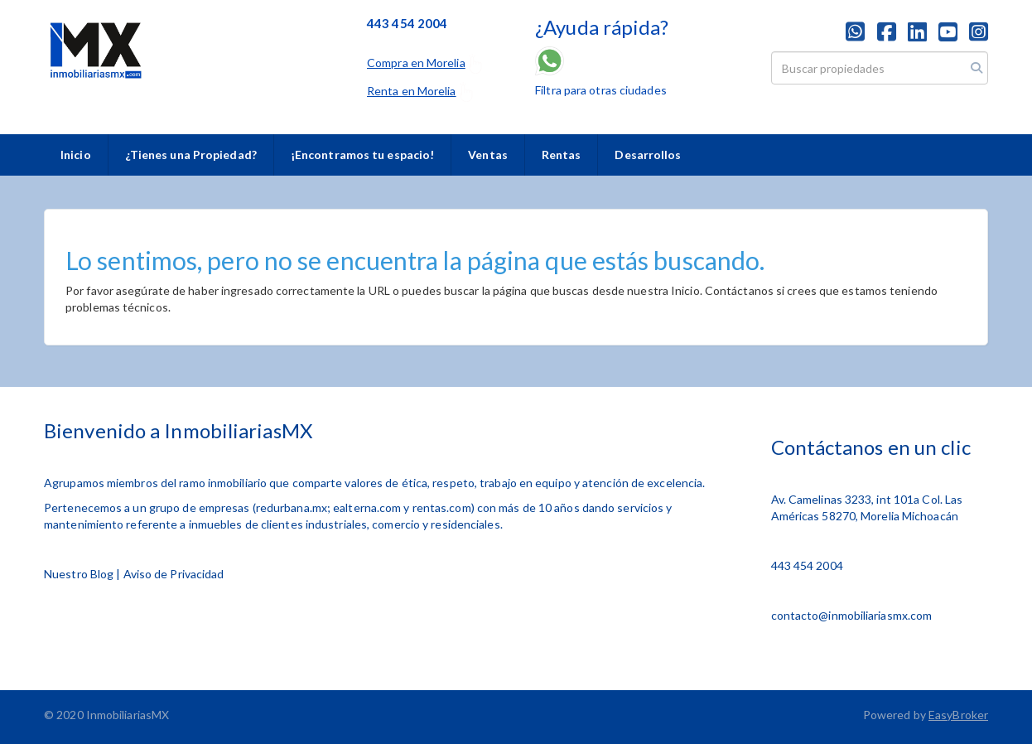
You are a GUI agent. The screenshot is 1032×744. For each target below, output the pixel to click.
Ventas (488, 154)
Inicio (75, 154)
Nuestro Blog (78, 574)
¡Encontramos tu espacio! (362, 154)
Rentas (561, 154)
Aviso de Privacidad (173, 574)
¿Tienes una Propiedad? (191, 154)
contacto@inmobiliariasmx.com (852, 615)
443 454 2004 (807, 565)
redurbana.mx (291, 507)
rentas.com (441, 507)
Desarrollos (648, 154)
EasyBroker (958, 715)
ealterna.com (367, 507)
